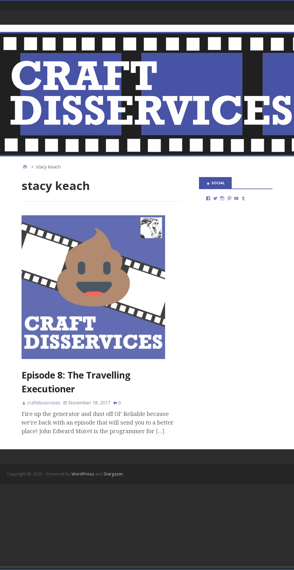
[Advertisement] (147, 526)
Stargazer (113, 474)
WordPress (82, 474)
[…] (160, 431)
